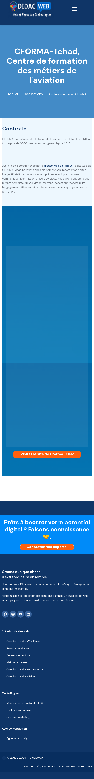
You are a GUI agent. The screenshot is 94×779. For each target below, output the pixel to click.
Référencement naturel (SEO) (24, 703)
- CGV (88, 766)
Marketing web (11, 693)
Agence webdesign (14, 728)
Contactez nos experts (47, 546)
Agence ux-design (17, 738)
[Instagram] (13, 614)
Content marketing (18, 717)
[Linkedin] (28, 614)
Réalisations (34, 94)
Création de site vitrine (20, 676)
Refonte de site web (18, 648)
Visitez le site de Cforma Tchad (47, 454)
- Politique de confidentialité (65, 766)
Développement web (19, 655)
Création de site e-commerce (24, 669)
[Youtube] (20, 614)
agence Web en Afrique (58, 166)
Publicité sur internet (19, 710)
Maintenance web (17, 662)
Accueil (13, 94)
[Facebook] (5, 614)
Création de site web (15, 631)
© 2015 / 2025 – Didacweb (25, 757)
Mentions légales (35, 766)
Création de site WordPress (23, 641)
